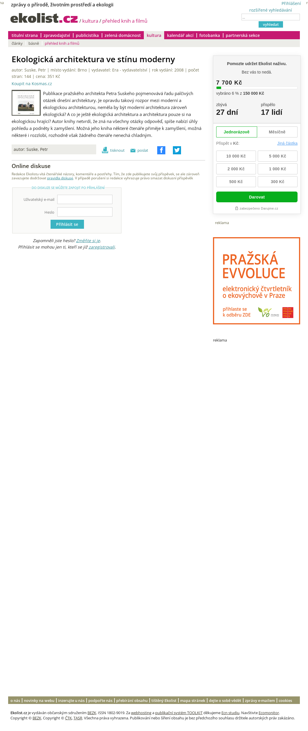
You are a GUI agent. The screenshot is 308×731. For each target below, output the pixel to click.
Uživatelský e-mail (39, 199)
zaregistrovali (102, 247)
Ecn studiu (230, 712)
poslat (142, 150)
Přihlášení (291, 3)
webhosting (141, 712)
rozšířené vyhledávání (270, 10)
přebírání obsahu (132, 700)
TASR (78, 718)
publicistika (87, 35)
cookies (285, 700)
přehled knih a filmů (124, 20)
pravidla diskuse (60, 178)
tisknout (117, 150)
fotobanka (209, 35)
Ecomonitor (269, 712)
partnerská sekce (243, 35)
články (17, 43)
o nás (15, 700)
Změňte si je (88, 240)
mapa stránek (192, 700)
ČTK (68, 718)
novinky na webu (39, 700)
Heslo (49, 212)
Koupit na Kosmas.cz (32, 83)
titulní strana (25, 35)
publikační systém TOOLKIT (179, 712)
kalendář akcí (180, 35)
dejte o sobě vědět (225, 700)
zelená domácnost (123, 35)
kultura (90, 20)
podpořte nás (100, 700)
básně (33, 43)
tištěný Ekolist (163, 700)
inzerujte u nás (71, 700)
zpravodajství (57, 35)
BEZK (91, 712)
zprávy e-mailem (260, 700)
